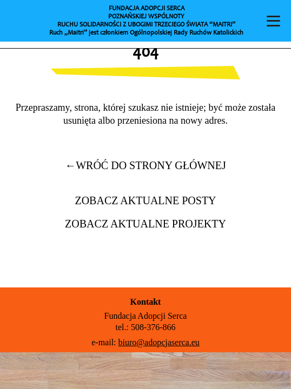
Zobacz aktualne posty (145, 200)
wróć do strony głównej (145, 165)
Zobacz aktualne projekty (145, 224)
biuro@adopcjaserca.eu (159, 342)
